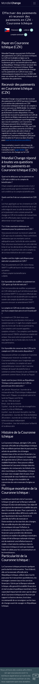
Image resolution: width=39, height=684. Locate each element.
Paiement (16, 30)
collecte (28, 30)
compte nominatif (19, 34)
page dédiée (20, 150)
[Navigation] (34, 3)
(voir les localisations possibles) (18, 140)
